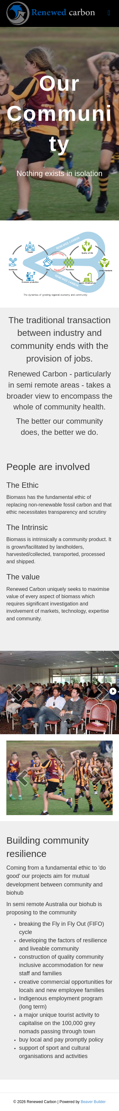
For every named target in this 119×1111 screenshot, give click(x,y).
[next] (103, 692)
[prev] (16, 692)
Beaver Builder (93, 1102)
